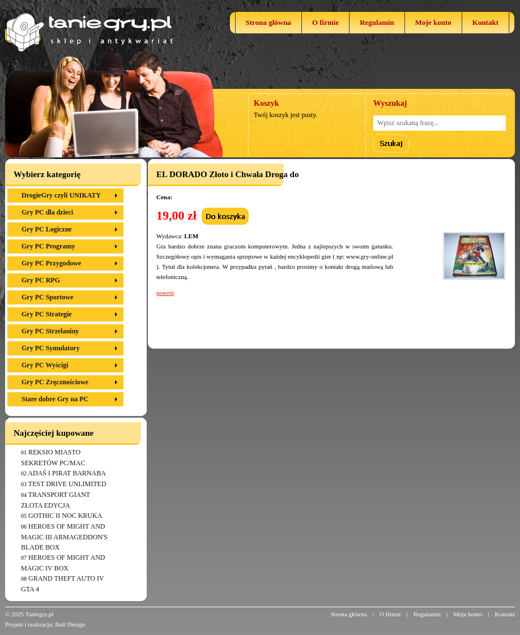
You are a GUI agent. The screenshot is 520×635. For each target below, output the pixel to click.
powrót (165, 292)
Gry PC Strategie (47, 314)
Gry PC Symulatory (51, 348)
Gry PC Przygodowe (51, 263)
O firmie (325, 22)
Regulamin (377, 22)
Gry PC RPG (41, 280)
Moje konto (433, 22)
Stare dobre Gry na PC (55, 399)
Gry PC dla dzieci (47, 212)
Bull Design (70, 624)
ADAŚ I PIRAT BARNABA (66, 473)
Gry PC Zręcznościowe (55, 382)
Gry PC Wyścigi (45, 365)
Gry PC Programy (48, 246)
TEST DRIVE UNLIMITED (67, 484)
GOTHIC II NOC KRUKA (65, 516)
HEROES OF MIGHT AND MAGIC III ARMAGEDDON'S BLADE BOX (64, 536)
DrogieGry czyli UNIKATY (61, 195)
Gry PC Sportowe (47, 297)
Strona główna (268, 22)
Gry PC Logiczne (47, 229)
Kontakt (485, 22)
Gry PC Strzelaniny (50, 331)
